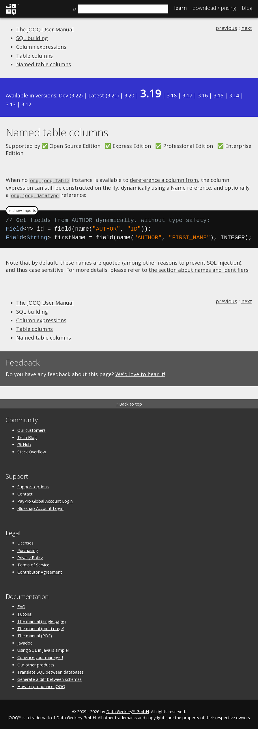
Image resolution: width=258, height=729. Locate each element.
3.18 (172, 95)
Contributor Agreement (39, 571)
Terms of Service (33, 564)
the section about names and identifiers (198, 268)
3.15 (218, 95)
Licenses (25, 542)
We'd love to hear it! (140, 373)
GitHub (24, 444)
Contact (25, 493)
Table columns (34, 55)
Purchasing (27, 549)
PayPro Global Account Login (45, 500)
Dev (63, 95)
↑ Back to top (129, 403)
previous (226, 28)
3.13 (11, 104)
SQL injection (223, 261)
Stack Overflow (31, 451)
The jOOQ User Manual (45, 29)
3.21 (112, 95)
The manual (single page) (41, 620)
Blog (247, 7)
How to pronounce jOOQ (41, 685)
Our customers (31, 429)
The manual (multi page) (40, 627)
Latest (96, 95)
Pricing (214, 7)
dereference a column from (164, 179)
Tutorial (24, 613)
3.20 (129, 95)
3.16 (203, 95)
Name (178, 187)
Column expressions (41, 46)
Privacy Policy (30, 557)
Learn (180, 7)
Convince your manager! (40, 657)
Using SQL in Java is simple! (43, 649)
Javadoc (24, 642)
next (246, 28)
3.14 (234, 95)
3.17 (187, 95)
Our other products (35, 664)
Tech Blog (27, 436)
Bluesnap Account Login (40, 507)
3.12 (26, 104)
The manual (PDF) (34, 635)
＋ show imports (22, 209)
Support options (33, 486)
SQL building (32, 38)
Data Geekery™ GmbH (127, 710)
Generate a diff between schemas (49, 678)
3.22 (76, 95)
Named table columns (43, 64)
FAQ (21, 606)
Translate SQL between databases (50, 671)
